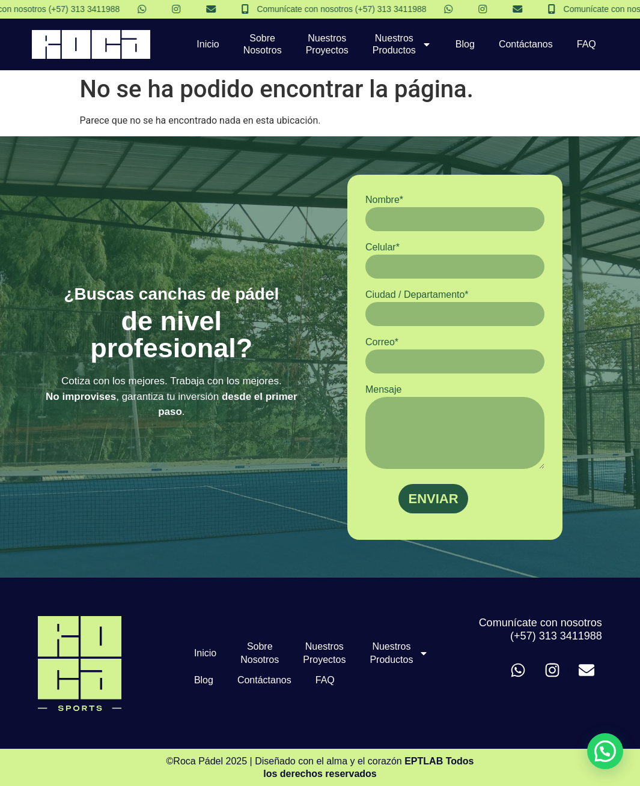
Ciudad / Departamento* (454, 307)
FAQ (586, 44)
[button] (605, 751)
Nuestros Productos (402, 44)
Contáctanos (526, 44)
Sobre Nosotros (262, 44)
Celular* (454, 260)
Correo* (454, 355)
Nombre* (454, 213)
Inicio (208, 44)
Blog (465, 44)
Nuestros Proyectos (327, 44)
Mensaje (454, 426)
